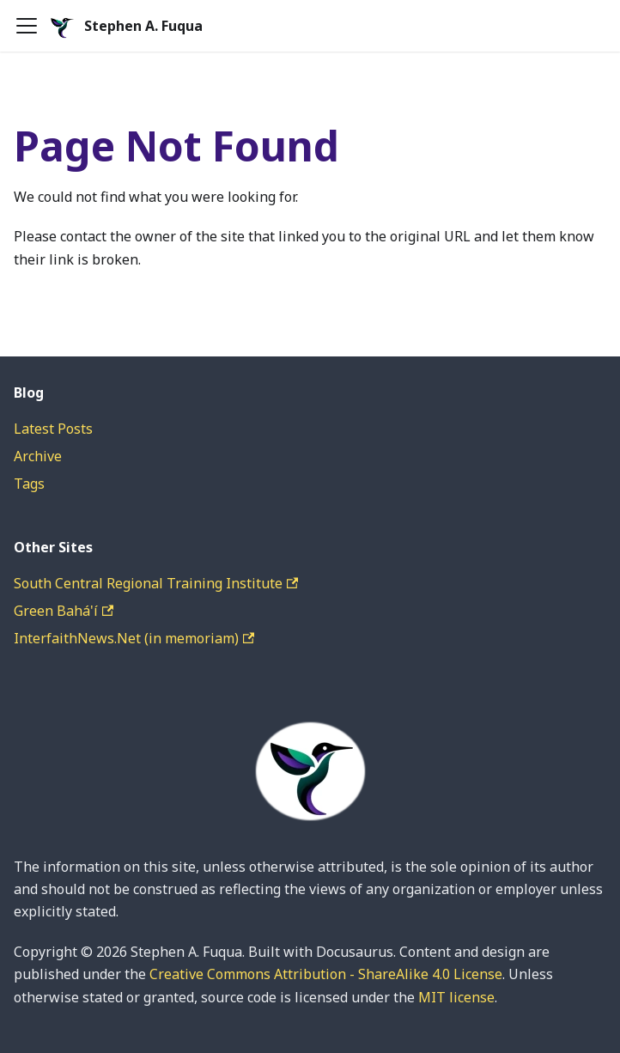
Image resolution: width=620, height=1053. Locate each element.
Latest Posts (53, 428)
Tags (29, 483)
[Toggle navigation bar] (27, 26)
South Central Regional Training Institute (156, 583)
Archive (38, 456)
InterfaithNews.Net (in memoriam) (134, 638)
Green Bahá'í (63, 610)
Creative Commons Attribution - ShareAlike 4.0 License (325, 974)
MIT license (456, 997)
